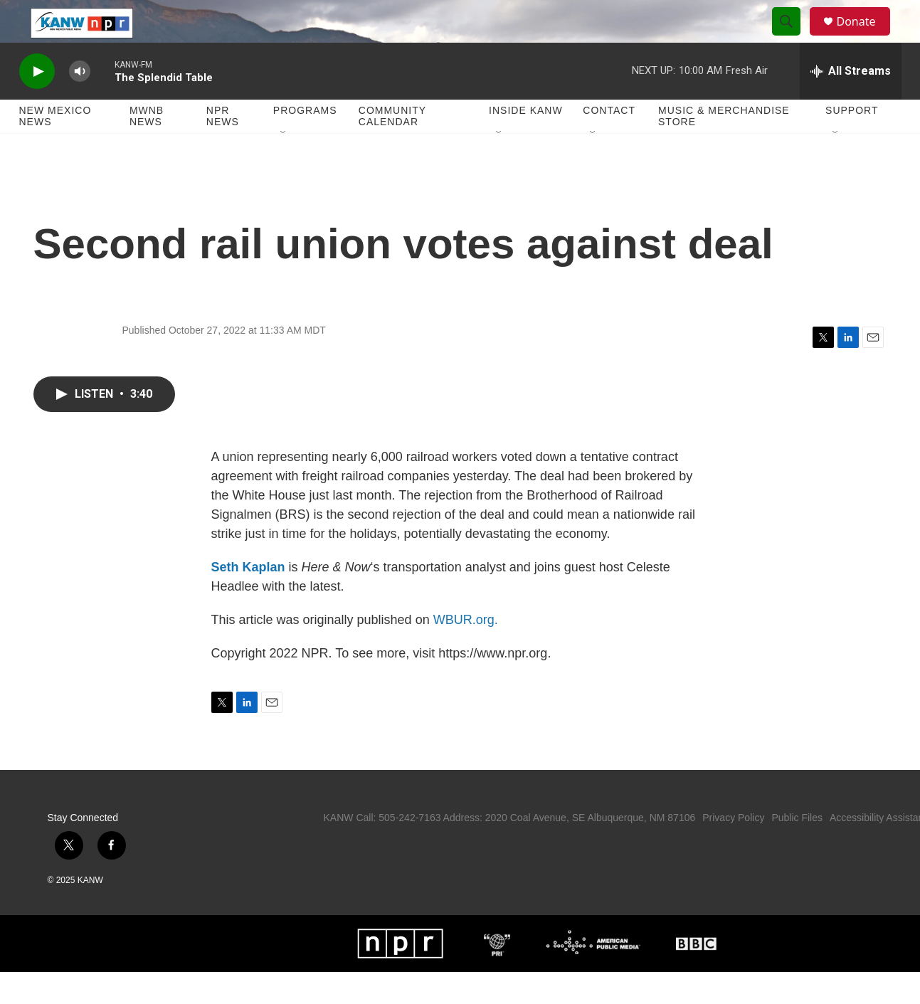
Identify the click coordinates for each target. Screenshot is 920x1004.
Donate (865, 37)
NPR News (222, 148)
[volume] (80, 104)
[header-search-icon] (793, 37)
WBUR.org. (465, 652)
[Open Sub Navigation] (284, 165)
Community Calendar (392, 148)
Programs (305, 142)
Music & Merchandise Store (724, 148)
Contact (609, 142)
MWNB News (146, 148)
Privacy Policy (733, 849)
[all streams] (851, 103)
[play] (37, 103)
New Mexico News (55, 148)
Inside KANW (526, 142)
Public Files (797, 849)
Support (851, 142)
